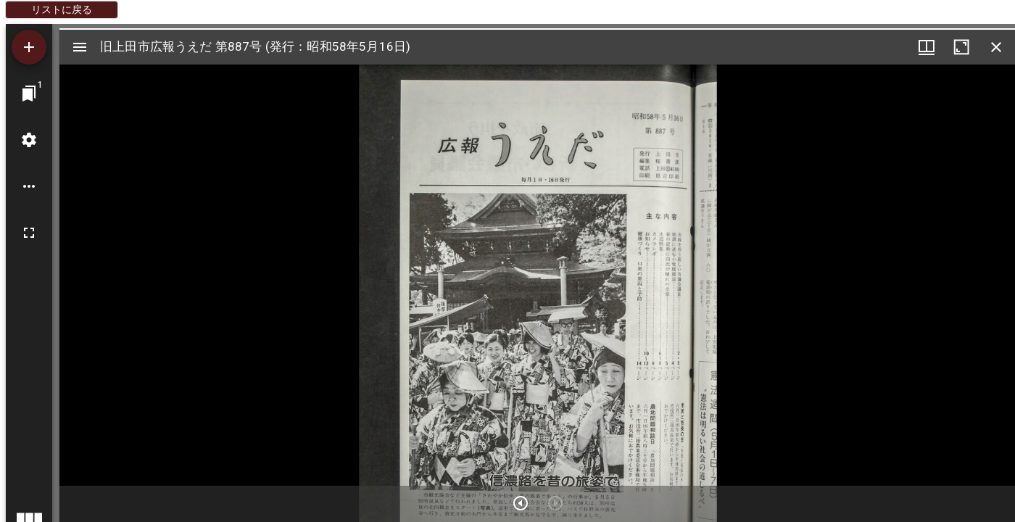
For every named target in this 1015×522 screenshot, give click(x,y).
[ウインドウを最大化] (961, 47)
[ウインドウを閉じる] (996, 47)
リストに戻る (61, 9)
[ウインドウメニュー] (926, 47)
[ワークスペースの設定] (29, 140)
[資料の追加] (29, 47)
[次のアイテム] (520, 503)
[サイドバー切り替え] (79, 47)
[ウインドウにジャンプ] (29, 93)
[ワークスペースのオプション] (29, 186)
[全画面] (29, 232)
